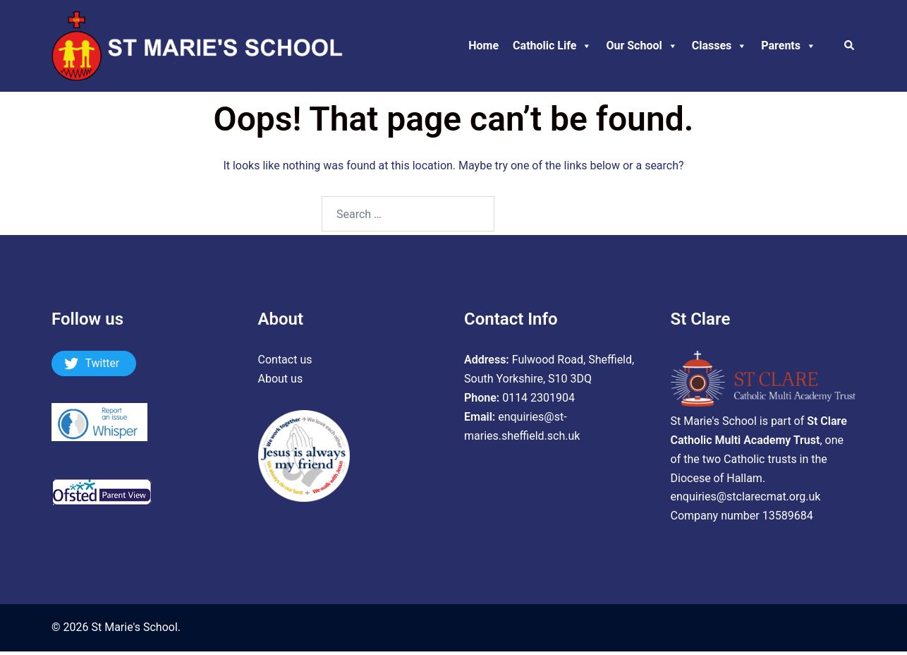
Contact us (285, 359)
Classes (720, 46)
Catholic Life (552, 46)
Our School (641, 46)
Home (483, 45)
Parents (788, 46)
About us (280, 378)
